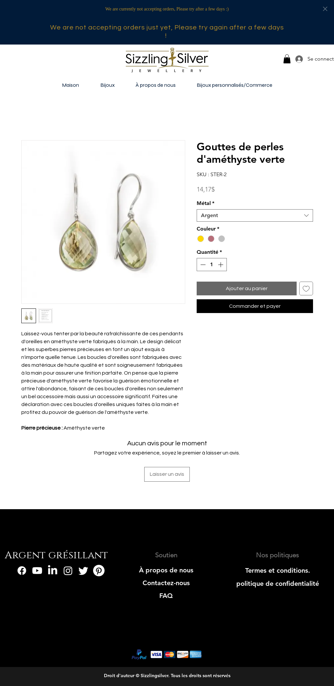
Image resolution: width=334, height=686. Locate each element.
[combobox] (255, 215)
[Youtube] (37, 570)
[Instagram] (68, 570)
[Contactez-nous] (166, 582)
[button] (287, 58)
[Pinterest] (99, 570)
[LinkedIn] (52, 570)
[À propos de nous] (166, 570)
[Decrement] (202, 264)
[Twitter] (83, 570)
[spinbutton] (212, 264)
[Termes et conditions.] (277, 570)
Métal (205, 203)
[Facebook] (22, 570)
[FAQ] (166, 595)
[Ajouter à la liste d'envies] (306, 288)
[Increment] (221, 264)
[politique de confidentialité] (277, 583)
